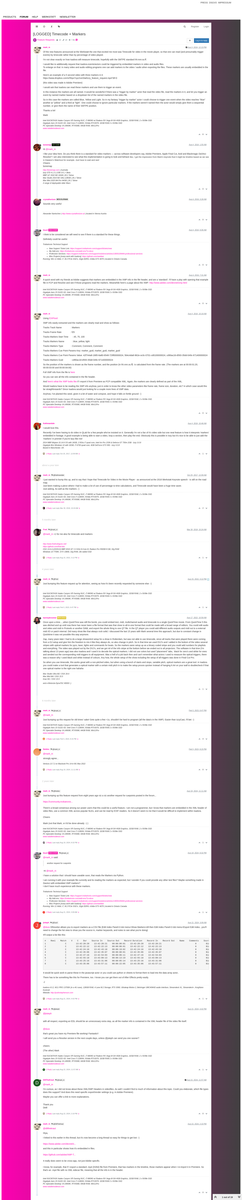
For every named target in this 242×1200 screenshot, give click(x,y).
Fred (45, 529)
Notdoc (46, 749)
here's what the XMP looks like (62, 381)
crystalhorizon (49, 199)
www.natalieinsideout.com (53, 128)
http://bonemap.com (51, 170)
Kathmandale (49, 423)
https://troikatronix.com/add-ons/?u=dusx (76, 251)
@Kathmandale (57, 475)
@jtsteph (55, 1009)
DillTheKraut (48, 1080)
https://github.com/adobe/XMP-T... (59, 1154)
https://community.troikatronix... (58, 801)
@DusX (54, 923)
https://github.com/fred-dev (54, 546)
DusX (45, 230)
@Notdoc (55, 791)
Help (35, 16)
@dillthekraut (49, 1128)
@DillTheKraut (57, 1124)
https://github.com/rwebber (93, 256)
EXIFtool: (53, 318)
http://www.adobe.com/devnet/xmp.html (168, 283)
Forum (24, 16)
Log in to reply (201, 40)
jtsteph (46, 923)
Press (204, 2)
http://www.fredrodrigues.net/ (55, 544)
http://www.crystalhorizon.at (73, 214)
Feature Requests (45, 40)
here (73, 372)
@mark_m (51, 149)
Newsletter (68, 16)
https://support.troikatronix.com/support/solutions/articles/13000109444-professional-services (105, 254)
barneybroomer (49, 618)
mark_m (46, 47)
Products (9, 16)
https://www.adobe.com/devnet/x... (59, 1144)
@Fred (54, 579)
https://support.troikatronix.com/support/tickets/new (91, 248)
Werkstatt (49, 16)
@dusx (46, 927)
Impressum (224, 2)
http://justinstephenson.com (62, 993)
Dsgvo (213, 2)
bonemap (47, 145)
